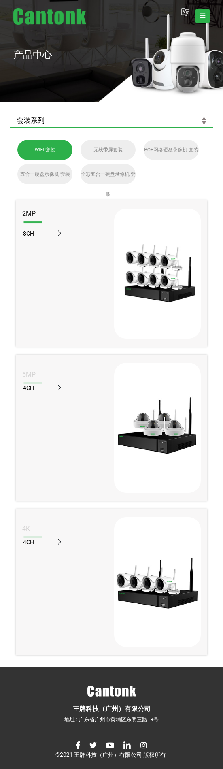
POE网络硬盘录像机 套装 (171, 150)
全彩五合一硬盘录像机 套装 (108, 177)
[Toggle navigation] (202, 16)
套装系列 (111, 120)
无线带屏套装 (108, 150)
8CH (28, 233)
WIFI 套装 (45, 150)
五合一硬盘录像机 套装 (45, 174)
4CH (28, 388)
